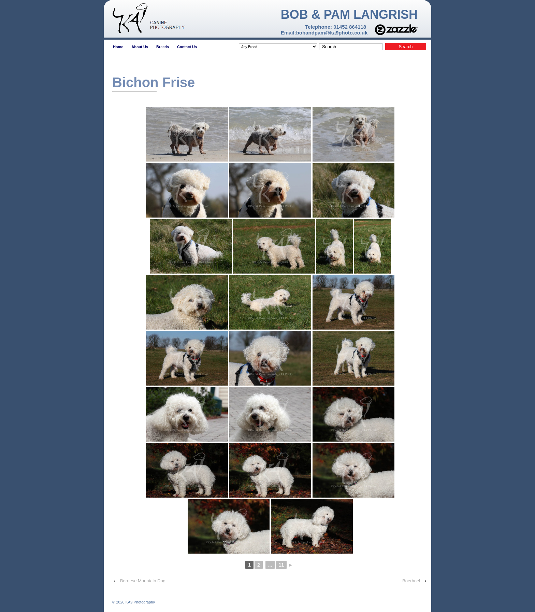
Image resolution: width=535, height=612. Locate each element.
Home (118, 47)
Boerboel (411, 580)
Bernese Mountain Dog (142, 580)
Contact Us (187, 47)
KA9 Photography (140, 602)
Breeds (162, 47)
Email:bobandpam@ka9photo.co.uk (324, 33)
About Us (139, 47)
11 (281, 565)
